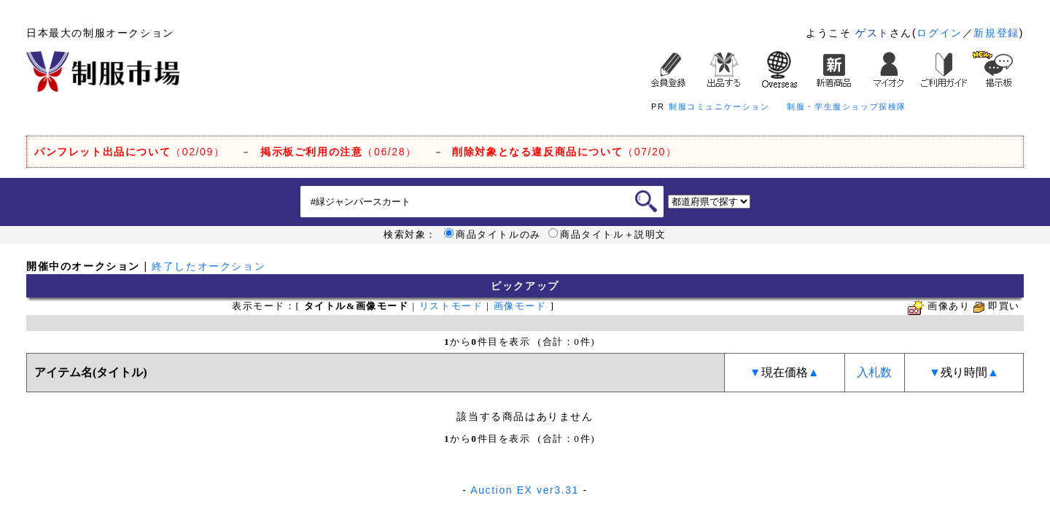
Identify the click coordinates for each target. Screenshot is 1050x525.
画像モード (520, 305)
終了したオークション (208, 266)
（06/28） (338, 152)
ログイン (939, 33)
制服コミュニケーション (719, 106)
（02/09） (129, 152)
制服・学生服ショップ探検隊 (846, 106)
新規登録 (996, 33)
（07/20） (564, 152)
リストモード (451, 305)
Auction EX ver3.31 (524, 490)
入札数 (874, 372)
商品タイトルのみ (492, 235)
